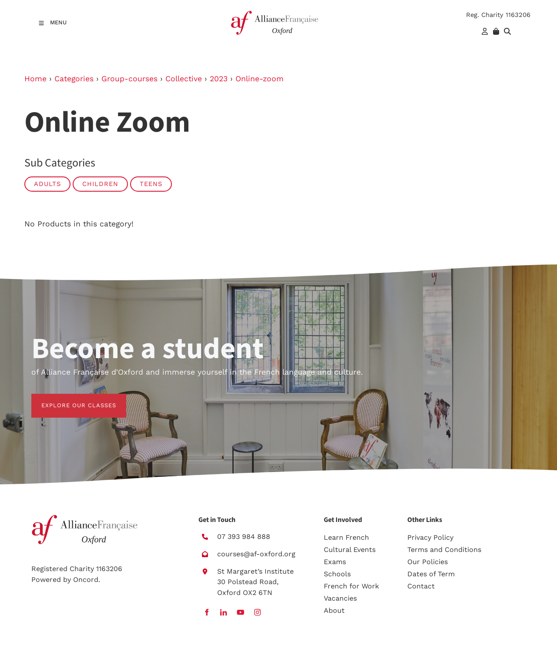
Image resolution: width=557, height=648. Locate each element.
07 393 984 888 (243, 536)
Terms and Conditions (444, 549)
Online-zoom (259, 78)
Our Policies (427, 562)
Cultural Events (350, 549)
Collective (183, 78)
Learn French (346, 537)
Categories (74, 78)
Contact (421, 586)
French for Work (351, 586)
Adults (47, 184)
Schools (337, 574)
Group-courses (129, 78)
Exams (335, 562)
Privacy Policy (430, 537)
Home (35, 78)
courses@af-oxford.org (256, 554)
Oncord (85, 579)
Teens (151, 184)
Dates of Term (431, 574)
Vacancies (340, 598)
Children (100, 184)
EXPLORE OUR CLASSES (68, 398)
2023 (219, 78)
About (334, 610)
